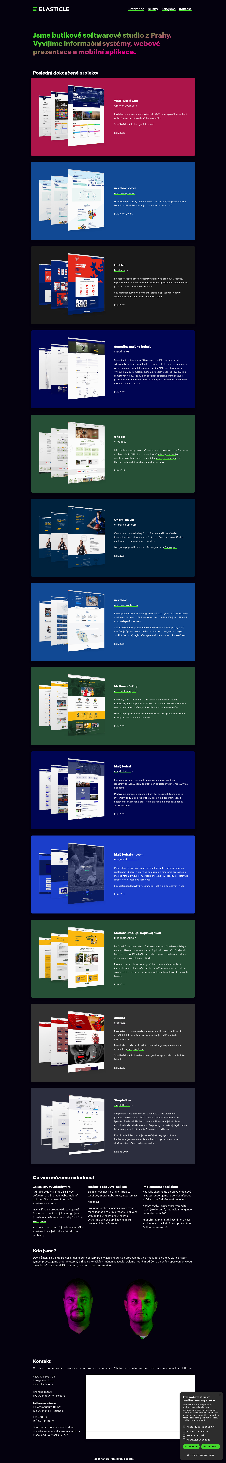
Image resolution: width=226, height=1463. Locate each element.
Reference (136, 9)
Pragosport (170, 547)
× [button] (220, 1395)
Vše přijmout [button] (191, 1447)
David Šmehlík (41, 1257)
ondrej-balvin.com (125, 524)
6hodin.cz (120, 441)
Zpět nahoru (102, 1458)
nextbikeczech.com (126, 604)
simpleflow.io (122, 1105)
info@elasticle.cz (43, 1380)
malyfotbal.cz (122, 771)
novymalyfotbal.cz (125, 859)
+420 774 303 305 (44, 1376)
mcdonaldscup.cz (125, 691)
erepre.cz (120, 1022)
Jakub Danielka (62, 1257)
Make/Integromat (125, 1195)
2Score (130, 871)
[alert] (201, 1426)
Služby (153, 9)
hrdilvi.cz (119, 270)
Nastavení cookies (122, 1458)
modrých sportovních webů (165, 282)
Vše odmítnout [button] (210, 1447)
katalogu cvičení (167, 454)
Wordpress (39, 1221)
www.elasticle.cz (43, 1384)
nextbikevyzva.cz (124, 192)
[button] (201, 1455)
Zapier (103, 1195)
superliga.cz (121, 351)
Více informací (197, 1420)
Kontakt (185, 9)
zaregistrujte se (135, 1049)
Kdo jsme (169, 9)
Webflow (93, 1195)
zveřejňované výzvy (166, 458)
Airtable (124, 1191)
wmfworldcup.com (125, 105)
